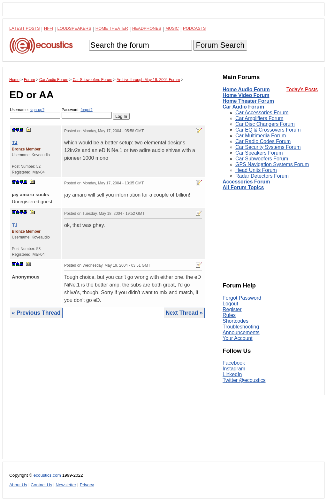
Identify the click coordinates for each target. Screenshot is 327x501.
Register (232, 309)
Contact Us (41, 484)
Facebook (234, 363)
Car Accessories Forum (261, 112)
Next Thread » (184, 313)
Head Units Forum (256, 170)
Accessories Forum (246, 181)
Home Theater (111, 28)
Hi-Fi (48, 28)
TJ (15, 142)
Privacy (87, 484)
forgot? (86, 110)
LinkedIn (232, 374)
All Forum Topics (243, 187)
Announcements (241, 332)
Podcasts (194, 28)
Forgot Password (242, 298)
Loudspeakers (74, 28)
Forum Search (220, 45)
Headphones (146, 28)
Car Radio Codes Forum (263, 141)
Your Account (238, 338)
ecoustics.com (47, 475)
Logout (230, 303)
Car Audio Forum (243, 106)
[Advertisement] (107, 393)
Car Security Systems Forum (267, 147)
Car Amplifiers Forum (259, 118)
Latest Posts (24, 28)
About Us (18, 484)
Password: (87, 113)
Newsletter (66, 484)
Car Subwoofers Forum (261, 158)
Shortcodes (235, 321)
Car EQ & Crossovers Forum (267, 130)
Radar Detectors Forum (262, 176)
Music (172, 28)
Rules (229, 315)
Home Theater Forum (248, 101)
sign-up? (37, 110)
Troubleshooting (241, 326)
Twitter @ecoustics (244, 380)
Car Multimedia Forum (260, 135)
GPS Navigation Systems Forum (272, 164)
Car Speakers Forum (259, 153)
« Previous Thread (36, 313)
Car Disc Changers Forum (265, 124)
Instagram (234, 368)
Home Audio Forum (246, 89)
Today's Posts (302, 89)
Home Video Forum (246, 95)
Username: (35, 113)
